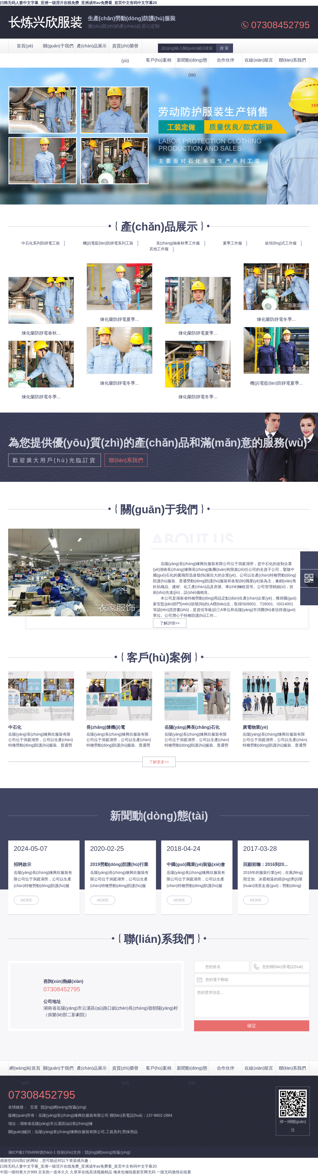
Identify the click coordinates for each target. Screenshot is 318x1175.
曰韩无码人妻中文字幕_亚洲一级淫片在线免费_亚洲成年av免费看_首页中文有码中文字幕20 (78, 3)
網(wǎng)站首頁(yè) (24, 1071)
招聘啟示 (22, 864)
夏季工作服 (232, 243)
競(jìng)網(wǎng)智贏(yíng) (63, 1107)
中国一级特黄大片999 (18, 1172)
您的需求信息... (252, 1002)
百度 (34, 1107)
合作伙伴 (225, 60)
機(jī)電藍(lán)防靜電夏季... (276, 383)
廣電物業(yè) (255, 727)
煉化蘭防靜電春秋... (41, 333)
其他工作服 (159, 249)
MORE (26, 900)
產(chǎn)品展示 (92, 1068)
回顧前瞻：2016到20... (265, 864)
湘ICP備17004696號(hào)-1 (32, 1152)
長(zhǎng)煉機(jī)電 (105, 727)
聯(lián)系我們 (292, 60)
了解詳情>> (170, 623)
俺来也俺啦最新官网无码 (134, 1172)
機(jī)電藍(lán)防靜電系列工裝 (108, 243)
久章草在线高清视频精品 (91, 1172)
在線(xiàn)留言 (259, 60)
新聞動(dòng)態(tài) (192, 63)
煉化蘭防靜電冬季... (276, 319)
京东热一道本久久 (53, 1172)
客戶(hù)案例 (158, 60)
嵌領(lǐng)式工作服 (281, 243)
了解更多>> (159, 762)
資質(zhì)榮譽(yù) (125, 1071)
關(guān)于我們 (58, 1068)
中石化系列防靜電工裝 (40, 243)
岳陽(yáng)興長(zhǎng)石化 (192, 727)
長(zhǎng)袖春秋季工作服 (178, 243)
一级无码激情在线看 (174, 1172)
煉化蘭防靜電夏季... (119, 319)
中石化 (14, 727)
